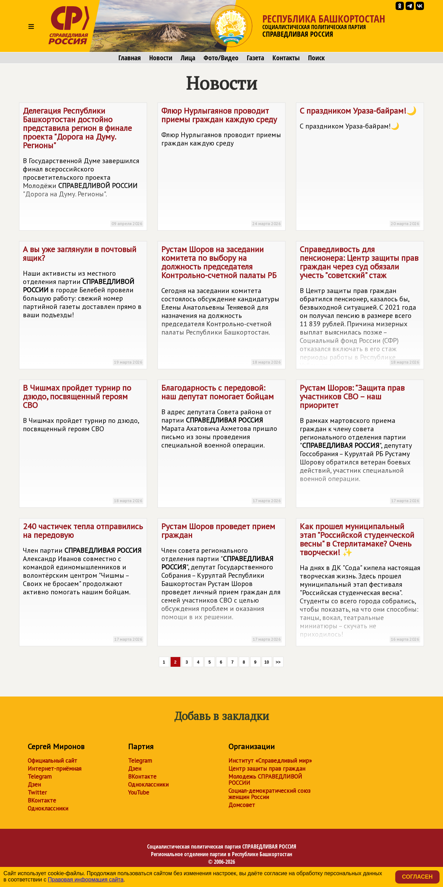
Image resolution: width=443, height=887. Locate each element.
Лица (188, 58)
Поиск (316, 58)
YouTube (138, 792)
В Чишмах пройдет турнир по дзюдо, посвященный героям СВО (83, 444)
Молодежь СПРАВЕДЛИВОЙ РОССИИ (265, 779)
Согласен (417, 877)
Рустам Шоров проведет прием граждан (221, 583)
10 (266, 662)
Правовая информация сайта (86, 879)
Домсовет (241, 805)
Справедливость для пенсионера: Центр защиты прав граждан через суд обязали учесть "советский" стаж (360, 306)
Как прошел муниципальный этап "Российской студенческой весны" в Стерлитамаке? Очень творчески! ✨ (360, 583)
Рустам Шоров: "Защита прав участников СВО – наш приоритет (360, 444)
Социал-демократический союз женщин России (269, 794)
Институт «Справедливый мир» (270, 760)
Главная (129, 58)
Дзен (34, 784)
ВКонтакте (42, 800)
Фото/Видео (221, 58)
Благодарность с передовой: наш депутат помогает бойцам (221, 444)
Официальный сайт (52, 760)
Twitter (37, 792)
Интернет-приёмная (54, 768)
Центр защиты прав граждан (266, 768)
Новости (160, 58)
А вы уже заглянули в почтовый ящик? (83, 306)
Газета (255, 58)
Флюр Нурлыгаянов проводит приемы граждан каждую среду (221, 167)
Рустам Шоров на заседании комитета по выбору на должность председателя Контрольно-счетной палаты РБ (221, 306)
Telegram (40, 776)
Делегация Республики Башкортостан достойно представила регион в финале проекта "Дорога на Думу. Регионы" (83, 167)
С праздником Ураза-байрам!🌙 (360, 167)
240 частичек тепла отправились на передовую (83, 583)
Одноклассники (48, 808)
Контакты (286, 58)
